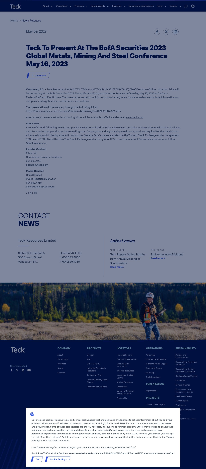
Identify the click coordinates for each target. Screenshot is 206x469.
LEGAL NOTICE (135, 453)
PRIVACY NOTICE (113, 453)
